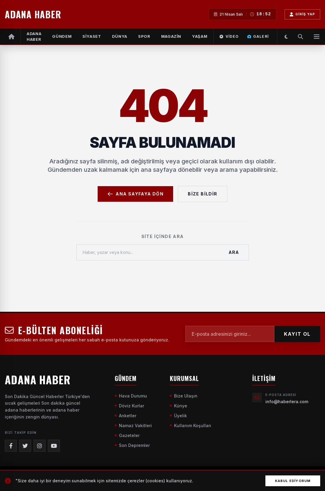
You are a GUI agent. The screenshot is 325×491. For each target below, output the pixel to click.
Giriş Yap (302, 14)
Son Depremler (132, 445)
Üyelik (178, 415)
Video (229, 36)
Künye (178, 405)
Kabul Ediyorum (293, 481)
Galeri (258, 36)
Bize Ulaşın (183, 395)
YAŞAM (199, 36)
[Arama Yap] (300, 36)
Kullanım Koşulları (190, 425)
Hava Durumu (131, 395)
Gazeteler (127, 435)
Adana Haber (34, 36)
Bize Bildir (202, 193)
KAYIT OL (297, 334)
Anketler (125, 415)
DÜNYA (119, 36)
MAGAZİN (171, 36)
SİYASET (91, 36)
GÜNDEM (62, 36)
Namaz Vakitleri (133, 425)
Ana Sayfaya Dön (135, 194)
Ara (234, 252)
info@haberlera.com (286, 401)
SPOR (144, 36)
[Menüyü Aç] (316, 36)
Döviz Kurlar (129, 405)
